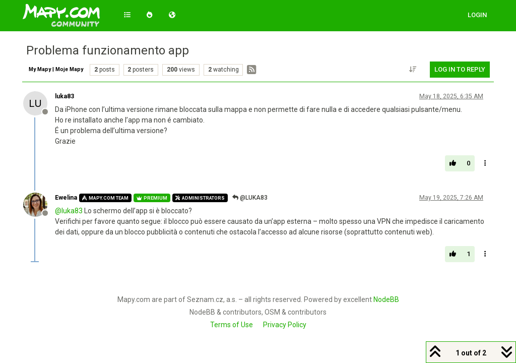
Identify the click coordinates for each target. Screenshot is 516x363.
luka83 (64, 96)
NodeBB (386, 299)
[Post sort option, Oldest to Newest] (413, 70)
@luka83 (250, 197)
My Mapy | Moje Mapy (56, 69)
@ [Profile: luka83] (69, 211)
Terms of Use (231, 325)
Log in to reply (459, 69)
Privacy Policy (284, 325)
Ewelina (66, 197)
